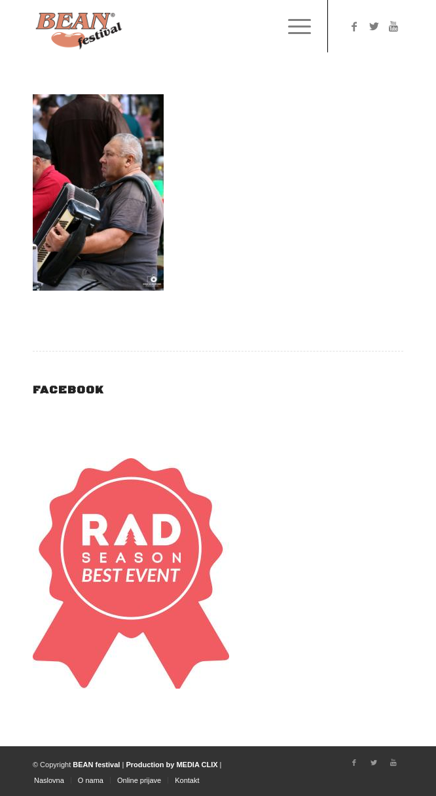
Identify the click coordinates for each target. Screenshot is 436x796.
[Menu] (293, 26)
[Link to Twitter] (374, 26)
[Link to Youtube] (393, 26)
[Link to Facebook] (354, 26)
